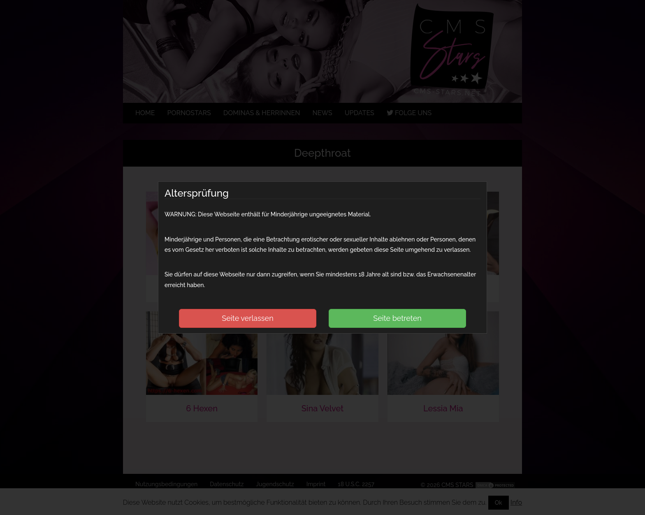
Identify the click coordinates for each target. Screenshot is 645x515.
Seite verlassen (247, 318)
